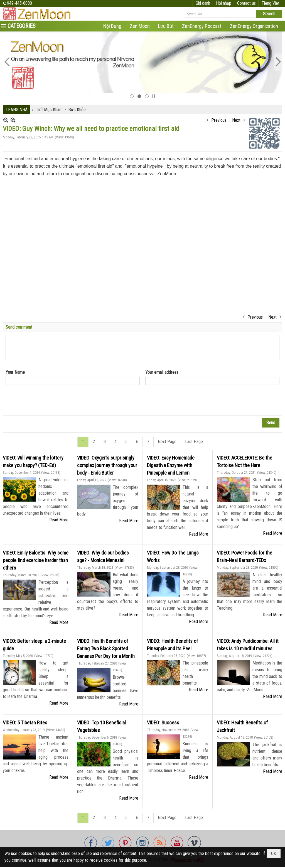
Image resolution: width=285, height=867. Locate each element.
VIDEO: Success (163, 723)
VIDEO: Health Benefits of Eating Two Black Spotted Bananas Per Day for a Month (106, 648)
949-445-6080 (19, 3)
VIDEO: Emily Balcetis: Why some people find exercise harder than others (35, 560)
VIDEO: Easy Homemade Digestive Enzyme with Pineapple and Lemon (171, 465)
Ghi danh (203, 3)
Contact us (246, 3)
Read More (58, 519)
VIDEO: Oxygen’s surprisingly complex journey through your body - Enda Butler (107, 465)
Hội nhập (223, 3)
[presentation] (48, 402)
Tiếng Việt (270, 3)
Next (236, 120)
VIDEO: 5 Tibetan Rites (25, 723)
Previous (219, 120)
